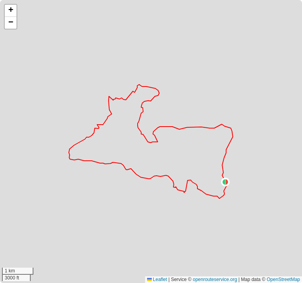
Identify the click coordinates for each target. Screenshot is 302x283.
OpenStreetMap (283, 279)
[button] (225, 182)
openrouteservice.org (215, 279)
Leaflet (157, 279)
